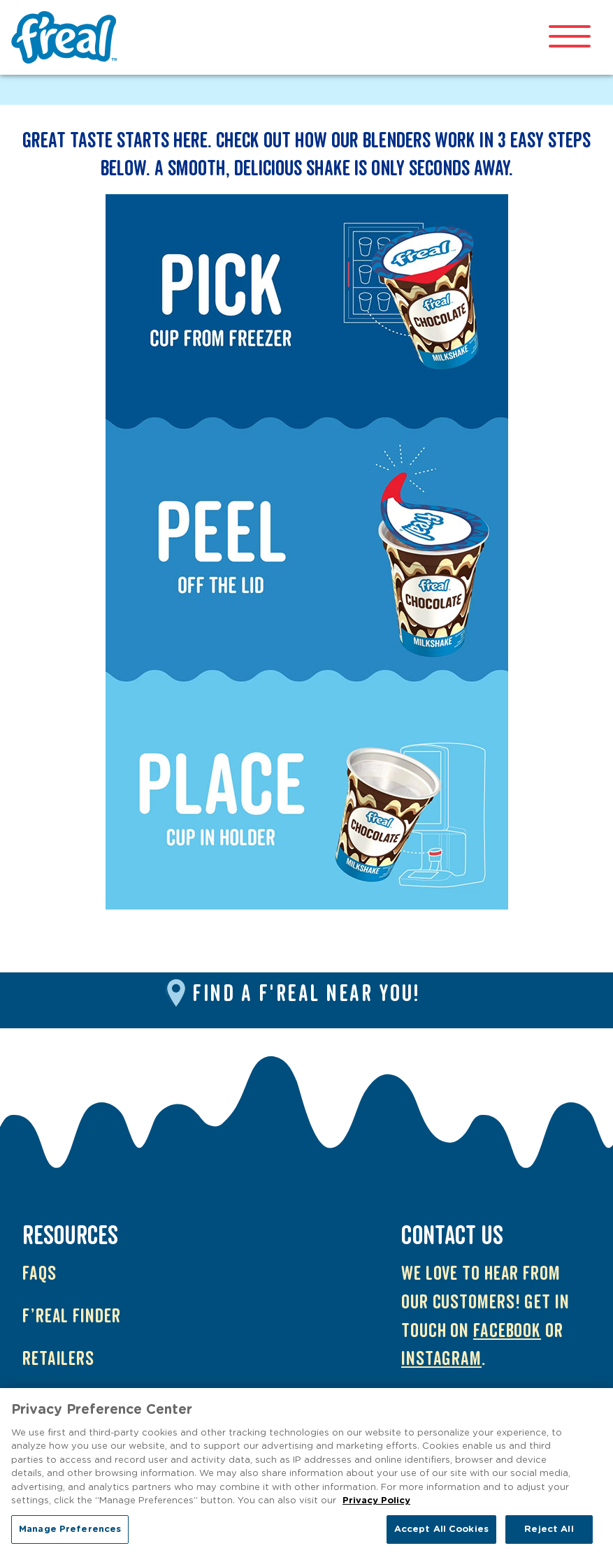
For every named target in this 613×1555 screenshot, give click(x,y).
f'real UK (67, 37)
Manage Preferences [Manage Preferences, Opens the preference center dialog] (70, 1533)
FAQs (39, 1274)
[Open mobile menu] (570, 37)
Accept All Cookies (441, 1533)
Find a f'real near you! (306, 995)
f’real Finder (71, 1316)
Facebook (507, 1331)
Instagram (441, 1359)
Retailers (58, 1359)
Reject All (548, 1533)
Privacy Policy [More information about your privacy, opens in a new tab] (376, 1505)
